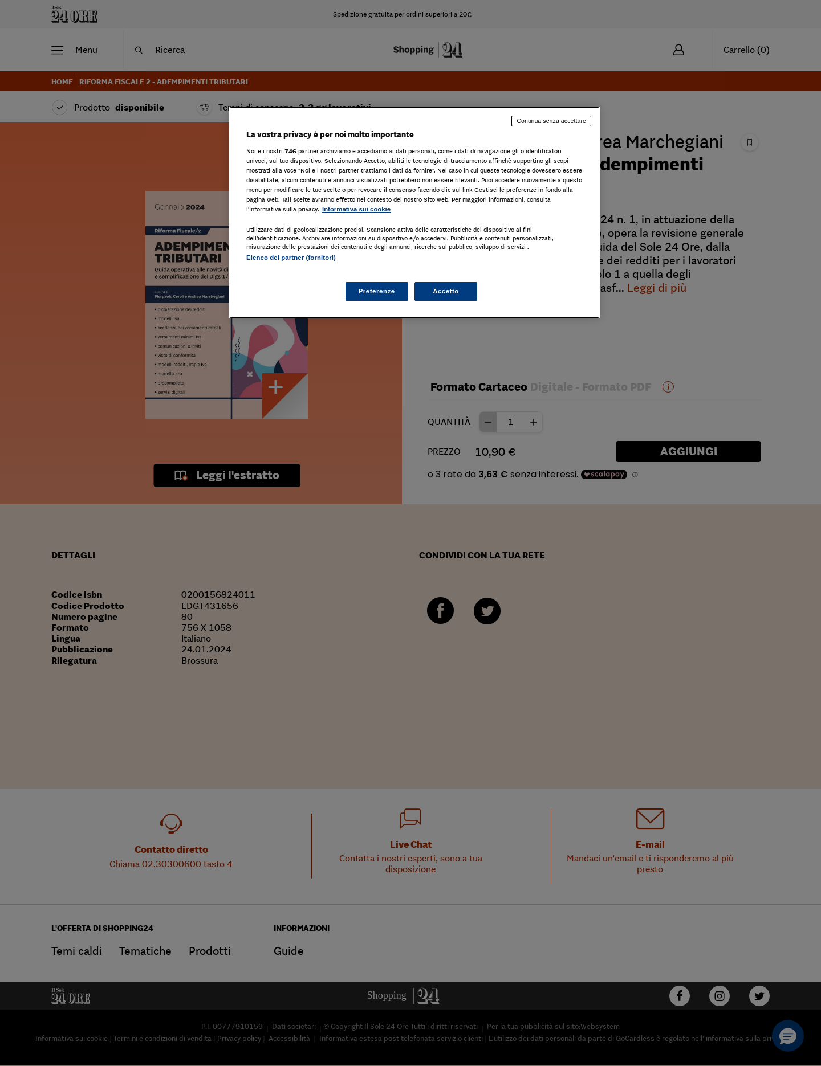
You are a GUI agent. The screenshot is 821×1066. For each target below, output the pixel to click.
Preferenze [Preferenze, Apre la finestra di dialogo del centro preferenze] (377, 291)
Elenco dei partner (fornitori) (291, 257)
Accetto (446, 291)
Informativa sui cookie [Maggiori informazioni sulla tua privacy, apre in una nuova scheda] (356, 209)
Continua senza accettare (551, 120)
